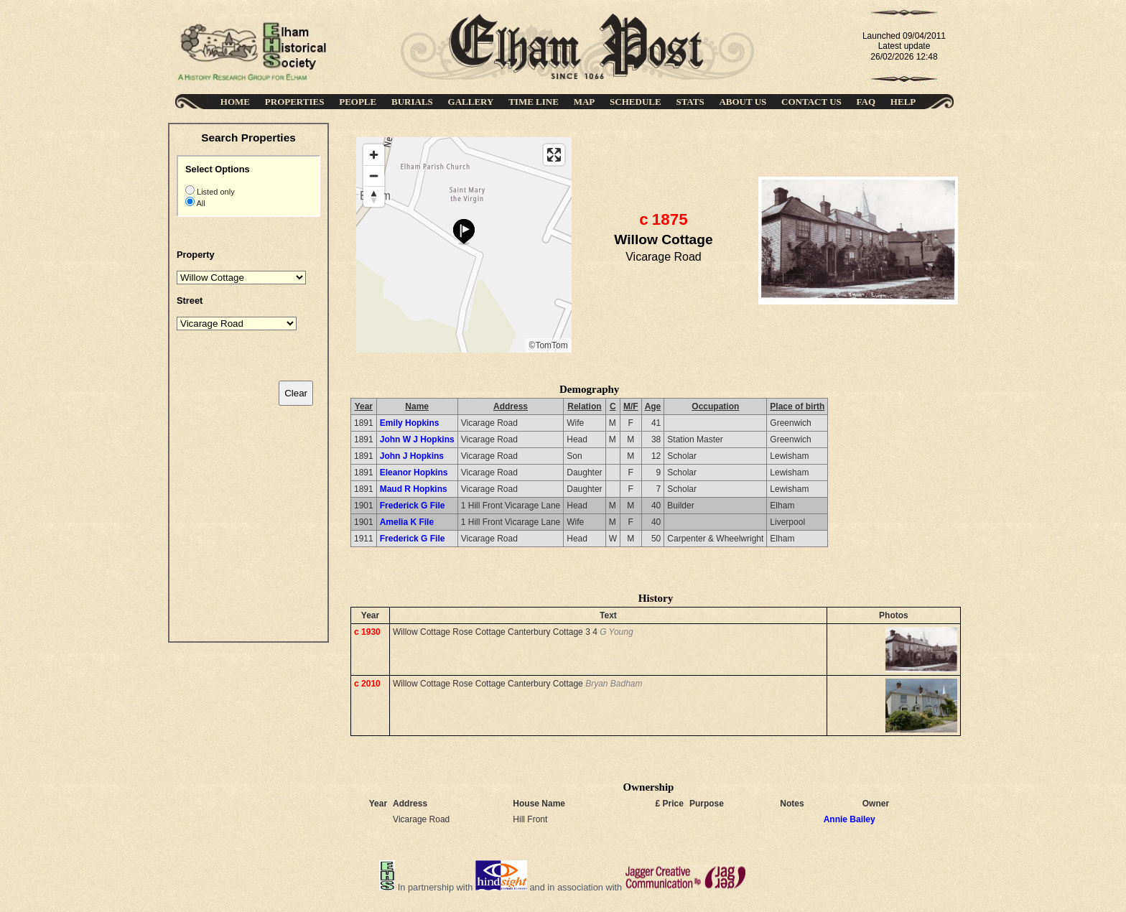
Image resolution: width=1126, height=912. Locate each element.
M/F (630, 406)
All (200, 203)
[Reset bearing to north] (373, 196)
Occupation (715, 406)
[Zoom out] (373, 175)
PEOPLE (357, 101)
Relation (584, 406)
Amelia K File (407, 522)
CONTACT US (811, 101)
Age (653, 406)
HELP (903, 101)
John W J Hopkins (417, 439)
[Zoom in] (373, 154)
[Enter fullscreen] (554, 154)
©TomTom (548, 345)
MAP (584, 101)
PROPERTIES (295, 101)
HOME (235, 101)
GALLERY (471, 101)
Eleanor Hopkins (414, 472)
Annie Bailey (849, 819)
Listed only (215, 191)
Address (510, 406)
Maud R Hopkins (413, 489)
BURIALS (412, 101)
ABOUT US (742, 101)
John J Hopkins (412, 456)
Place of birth (797, 406)
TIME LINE (533, 101)
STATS (690, 101)
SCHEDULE (635, 101)
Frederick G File (412, 506)
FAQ (866, 101)
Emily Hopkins (409, 423)
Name (417, 406)
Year (364, 406)
